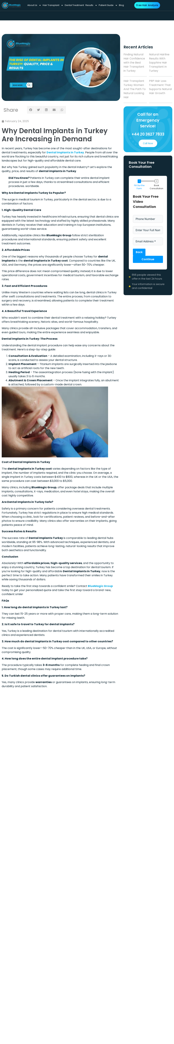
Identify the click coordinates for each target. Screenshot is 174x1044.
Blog (121, 5)
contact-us (104, 764)
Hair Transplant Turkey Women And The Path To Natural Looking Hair (135, 89)
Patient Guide (108, 5)
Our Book (103, 776)
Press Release (79, 749)
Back (139, 252)
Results (91, 5)
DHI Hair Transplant (104, 747)
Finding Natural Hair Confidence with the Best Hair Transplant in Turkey (134, 62)
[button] (31, 110)
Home (74, 737)
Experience (77, 760)
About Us (34, 5)
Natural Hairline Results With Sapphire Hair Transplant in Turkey (159, 62)
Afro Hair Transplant (104, 738)
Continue (148, 259)
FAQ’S (101, 770)
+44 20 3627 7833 (148, 134)
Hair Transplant (53, 5)
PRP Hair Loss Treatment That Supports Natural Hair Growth (160, 87)
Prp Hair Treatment (104, 757)
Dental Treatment (74, 5)
